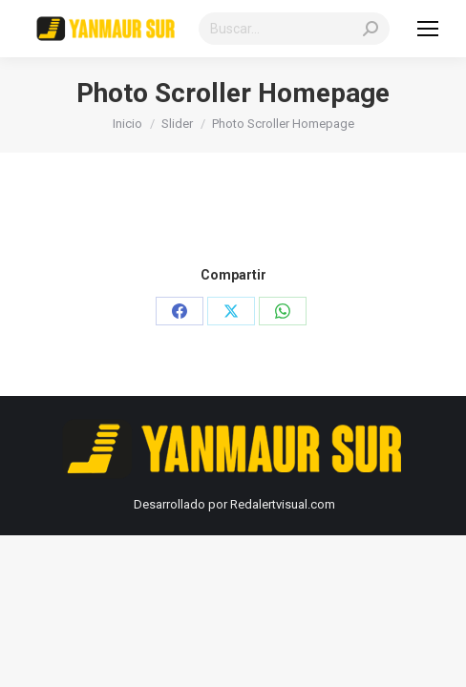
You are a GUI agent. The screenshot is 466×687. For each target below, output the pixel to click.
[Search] (294, 28)
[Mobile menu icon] (428, 29)
